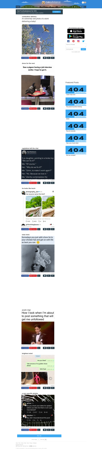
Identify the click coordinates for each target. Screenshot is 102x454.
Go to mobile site (75, 51)
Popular (17, 6)
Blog (54, 6)
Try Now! (56, 11)
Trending (22, 6)
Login (81, 6)
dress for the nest (28, 63)
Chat (51, 6)
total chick (26, 235)
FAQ (19, 443)
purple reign (26, 310)
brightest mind (27, 353)
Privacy (31, 443)
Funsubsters (43, 6)
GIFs (32, 6)
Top (59, 6)
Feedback (35, 443)
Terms (28, 443)
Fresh (26, 6)
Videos (35, 6)
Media (39, 6)
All (28, 6)
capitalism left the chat (30, 148)
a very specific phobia (30, 393)
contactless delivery (29, 16)
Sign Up (76, 6)
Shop (48, 6)
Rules (25, 443)
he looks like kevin (28, 188)
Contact (22, 443)
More (39, 435)
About (17, 443)
